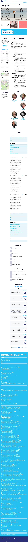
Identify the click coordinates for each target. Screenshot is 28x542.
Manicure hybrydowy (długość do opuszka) (8, 520)
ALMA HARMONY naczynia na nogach (8, 470)
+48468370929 (5, 45)
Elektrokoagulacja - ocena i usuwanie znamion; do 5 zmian (10, 425)
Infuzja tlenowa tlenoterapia (6, 418)
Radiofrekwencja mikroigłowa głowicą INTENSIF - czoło (10, 439)
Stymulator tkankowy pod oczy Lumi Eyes (8, 432)
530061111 (5, 46)
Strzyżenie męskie (4, 374)
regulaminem (24, 541)
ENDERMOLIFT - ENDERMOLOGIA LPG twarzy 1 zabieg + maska (11, 422)
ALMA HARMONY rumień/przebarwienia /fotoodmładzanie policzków (12, 474)
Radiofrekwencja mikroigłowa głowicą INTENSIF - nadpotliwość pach (12, 442)
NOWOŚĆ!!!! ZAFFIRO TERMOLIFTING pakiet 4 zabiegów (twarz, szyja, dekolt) (13, 416)
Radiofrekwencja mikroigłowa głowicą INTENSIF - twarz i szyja (11, 440)
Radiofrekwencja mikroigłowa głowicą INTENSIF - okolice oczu (11, 437)
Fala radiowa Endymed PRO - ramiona (8, 510)
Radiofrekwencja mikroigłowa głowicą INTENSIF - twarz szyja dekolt (11, 441)
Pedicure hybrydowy (5, 527)
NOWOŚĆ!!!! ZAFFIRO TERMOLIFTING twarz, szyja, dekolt (10, 415)
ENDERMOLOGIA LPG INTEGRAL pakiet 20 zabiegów (9, 514)
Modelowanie (4, 376)
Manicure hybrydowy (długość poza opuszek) (9, 521)
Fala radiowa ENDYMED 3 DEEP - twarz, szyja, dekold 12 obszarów (11, 456)
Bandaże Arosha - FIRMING (6, 503)
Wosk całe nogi (4, 359)
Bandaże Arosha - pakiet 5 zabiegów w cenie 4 (9, 513)
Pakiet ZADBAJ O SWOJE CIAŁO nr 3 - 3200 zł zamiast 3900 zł (11, 498)
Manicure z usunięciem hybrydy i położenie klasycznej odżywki (11, 525)
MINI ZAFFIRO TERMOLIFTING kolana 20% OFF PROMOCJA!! (10, 410)
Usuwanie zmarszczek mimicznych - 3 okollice (8, 445)
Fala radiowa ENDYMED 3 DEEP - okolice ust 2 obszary (10, 452)
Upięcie (4, 379)
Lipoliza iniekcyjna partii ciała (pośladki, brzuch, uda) (9, 426)
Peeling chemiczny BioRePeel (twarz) (7, 464)
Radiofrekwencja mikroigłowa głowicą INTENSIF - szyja (10, 434)
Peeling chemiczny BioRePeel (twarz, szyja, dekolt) (9, 466)
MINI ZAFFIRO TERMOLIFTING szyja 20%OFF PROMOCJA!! (10, 407)
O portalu (8, 538)
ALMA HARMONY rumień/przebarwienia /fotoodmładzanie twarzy (11, 476)
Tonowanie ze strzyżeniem (6, 368)
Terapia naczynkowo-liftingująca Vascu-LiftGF (9, 465)
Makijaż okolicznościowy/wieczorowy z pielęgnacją (9, 395)
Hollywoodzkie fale (5, 378)
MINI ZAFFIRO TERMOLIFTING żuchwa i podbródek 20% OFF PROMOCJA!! (12, 409)
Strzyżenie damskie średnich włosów (7, 372)
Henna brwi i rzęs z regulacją (6, 400)
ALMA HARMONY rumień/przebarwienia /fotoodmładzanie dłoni (11, 473)
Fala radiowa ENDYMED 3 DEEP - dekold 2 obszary (9, 454)
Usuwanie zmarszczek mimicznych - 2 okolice (8, 444)
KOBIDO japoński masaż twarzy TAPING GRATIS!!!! (9, 534)
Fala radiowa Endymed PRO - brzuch (8, 505)
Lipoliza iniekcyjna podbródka (6, 427)
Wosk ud (3, 361)
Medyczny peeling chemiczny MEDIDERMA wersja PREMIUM (10, 463)
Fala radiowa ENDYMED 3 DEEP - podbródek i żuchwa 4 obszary (11, 451)
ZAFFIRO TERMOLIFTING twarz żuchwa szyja (8, 411)
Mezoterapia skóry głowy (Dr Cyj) (7, 430)
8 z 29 (19, 347)
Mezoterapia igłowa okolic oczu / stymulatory (9, 457)
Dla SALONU (25, 2)
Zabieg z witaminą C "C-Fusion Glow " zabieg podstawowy (10, 493)
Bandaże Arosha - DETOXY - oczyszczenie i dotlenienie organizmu (11, 502)
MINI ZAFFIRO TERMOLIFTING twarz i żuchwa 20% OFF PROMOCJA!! (11, 408)
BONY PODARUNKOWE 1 (5, 387)
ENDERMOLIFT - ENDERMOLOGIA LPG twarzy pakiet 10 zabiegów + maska (12, 423)
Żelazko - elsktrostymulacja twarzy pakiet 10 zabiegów (10, 421)
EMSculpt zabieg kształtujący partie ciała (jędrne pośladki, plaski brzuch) (12, 500)
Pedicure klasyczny (5, 529)
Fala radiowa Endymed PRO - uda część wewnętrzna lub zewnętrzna (12, 507)
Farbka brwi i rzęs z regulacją (6, 399)
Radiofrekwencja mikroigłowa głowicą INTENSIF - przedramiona (11, 512)
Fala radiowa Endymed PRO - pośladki (8, 504)
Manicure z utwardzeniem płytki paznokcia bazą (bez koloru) (11, 522)
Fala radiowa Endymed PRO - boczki (8, 509)
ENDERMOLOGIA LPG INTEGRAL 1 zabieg (8, 499)
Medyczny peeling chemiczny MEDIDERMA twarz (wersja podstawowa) (12, 462)
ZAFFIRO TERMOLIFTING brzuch (6, 413)
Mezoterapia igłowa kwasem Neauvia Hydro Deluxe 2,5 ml (10, 428)
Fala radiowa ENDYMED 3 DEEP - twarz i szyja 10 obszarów (10, 455)
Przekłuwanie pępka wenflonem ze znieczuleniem (9, 403)
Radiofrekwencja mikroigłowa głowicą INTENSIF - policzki (10, 436)
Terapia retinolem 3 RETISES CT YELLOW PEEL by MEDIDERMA (10, 468)
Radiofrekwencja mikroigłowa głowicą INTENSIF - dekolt (10, 435)
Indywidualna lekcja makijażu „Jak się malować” (9, 394)
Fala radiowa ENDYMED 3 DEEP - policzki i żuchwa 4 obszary (10, 449)
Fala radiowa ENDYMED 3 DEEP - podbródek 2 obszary (10, 450)
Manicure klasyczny (5, 526)
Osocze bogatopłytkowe (6, 431)
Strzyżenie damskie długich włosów (7, 373)
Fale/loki (4, 377)
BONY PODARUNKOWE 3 (5, 388)
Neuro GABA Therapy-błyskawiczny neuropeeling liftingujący (10, 492)
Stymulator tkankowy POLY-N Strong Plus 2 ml (8, 433)
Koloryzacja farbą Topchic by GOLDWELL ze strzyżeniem (10, 367)
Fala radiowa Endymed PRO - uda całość (8, 508)
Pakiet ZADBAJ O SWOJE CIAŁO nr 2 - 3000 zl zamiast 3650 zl (11, 497)
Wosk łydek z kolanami (5, 360)
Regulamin (15, 538)
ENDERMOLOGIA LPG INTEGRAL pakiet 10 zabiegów (9, 516)
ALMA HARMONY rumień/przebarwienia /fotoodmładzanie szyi (11, 475)
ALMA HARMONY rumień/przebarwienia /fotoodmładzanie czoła (11, 471)
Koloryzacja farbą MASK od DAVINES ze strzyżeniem (9, 366)
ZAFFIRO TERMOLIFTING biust (6, 412)
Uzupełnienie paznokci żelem (6, 524)
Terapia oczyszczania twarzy (6, 481)
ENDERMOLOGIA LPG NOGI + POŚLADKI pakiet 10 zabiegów (10, 515)
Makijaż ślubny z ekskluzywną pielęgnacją (8, 396)
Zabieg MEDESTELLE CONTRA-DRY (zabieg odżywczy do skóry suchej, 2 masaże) (13, 490)
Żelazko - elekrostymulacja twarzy (7, 420)
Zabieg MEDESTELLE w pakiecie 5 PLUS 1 (8, 491)
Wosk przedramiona (5, 362)
